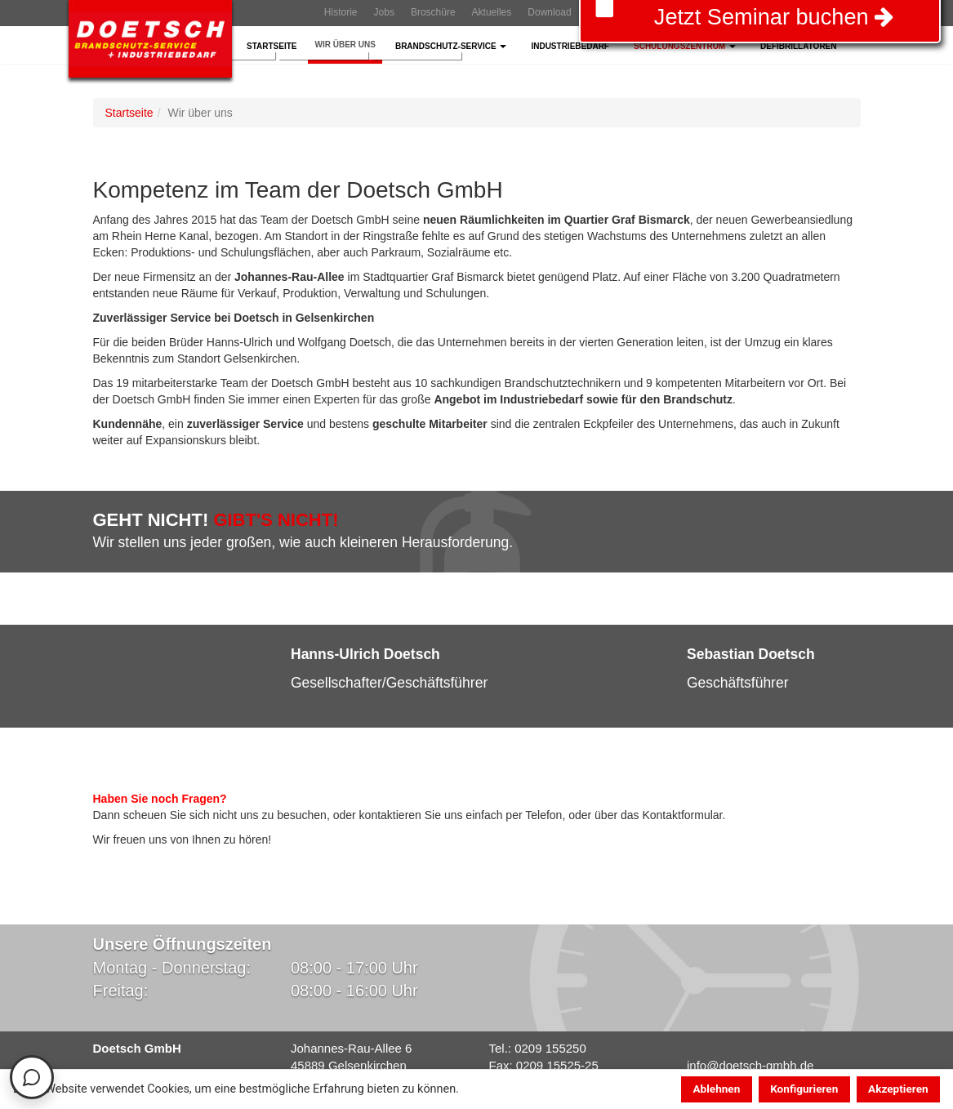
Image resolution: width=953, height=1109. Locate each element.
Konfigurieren (804, 1088)
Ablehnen (716, 1088)
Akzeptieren (898, 1088)
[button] (122, 678)
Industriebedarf (570, 46)
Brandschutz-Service (451, 46)
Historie (341, 12)
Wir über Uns (344, 44)
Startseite (271, 46)
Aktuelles (492, 12)
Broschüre (433, 12)
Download (549, 12)
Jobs (384, 12)
